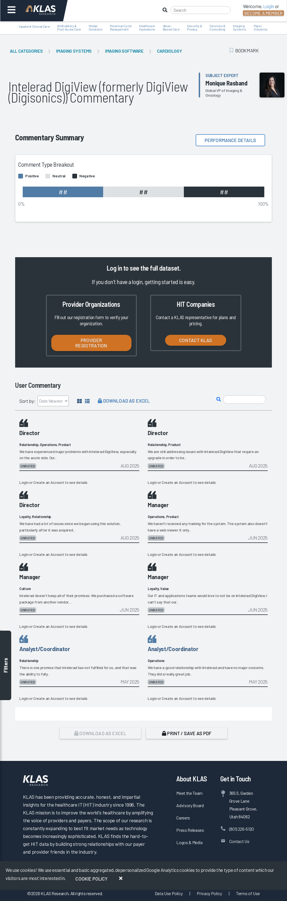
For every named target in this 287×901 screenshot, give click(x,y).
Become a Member (263, 13)
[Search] (200, 10)
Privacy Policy (209, 893)
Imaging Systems (74, 51)
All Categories (26, 51)
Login (23, 482)
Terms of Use (248, 893)
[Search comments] (244, 399)
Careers (183, 817)
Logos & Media (189, 842)
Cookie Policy (91, 878)
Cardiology (169, 51)
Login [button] (268, 6)
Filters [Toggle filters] (6, 665)
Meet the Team (189, 793)
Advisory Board (189, 805)
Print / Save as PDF (187, 733)
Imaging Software (124, 51)
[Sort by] (53, 401)
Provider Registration (91, 342)
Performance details (230, 140)
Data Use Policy (169, 893)
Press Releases (190, 830)
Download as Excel (124, 400)
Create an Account (48, 482)
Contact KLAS (195, 340)
